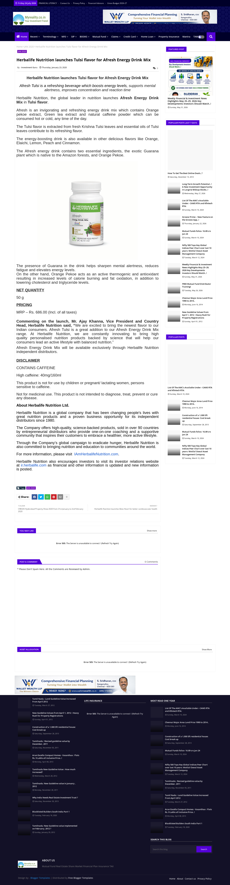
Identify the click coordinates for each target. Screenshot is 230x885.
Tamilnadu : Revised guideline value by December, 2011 (51, 742)
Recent (34, 36)
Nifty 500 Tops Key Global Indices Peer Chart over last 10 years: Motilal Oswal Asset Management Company (196, 249)
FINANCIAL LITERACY (48, 3)
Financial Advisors (96, 3)
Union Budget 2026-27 (117, 3)
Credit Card (130, 36)
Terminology (49, 36)
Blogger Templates (40, 877)
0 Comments (151, 561)
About (180, 878)
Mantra (186, 36)
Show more (152, 530)
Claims (114, 36)
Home (24, 36)
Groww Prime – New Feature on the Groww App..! (197, 218)
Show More (207, 649)
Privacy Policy (79, 3)
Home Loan (147, 36)
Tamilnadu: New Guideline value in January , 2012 (54, 785)
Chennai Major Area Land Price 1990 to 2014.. (197, 299)
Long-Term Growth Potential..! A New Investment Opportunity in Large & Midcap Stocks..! (197, 187)
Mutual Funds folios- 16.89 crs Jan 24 (196, 232)
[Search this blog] (173, 849)
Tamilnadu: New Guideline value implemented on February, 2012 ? (54, 827)
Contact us (65, 3)
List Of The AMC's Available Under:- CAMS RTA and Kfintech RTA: (197, 203)
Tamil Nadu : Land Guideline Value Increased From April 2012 (54, 700)
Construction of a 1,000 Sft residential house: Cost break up (196, 418)
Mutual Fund (99, 36)
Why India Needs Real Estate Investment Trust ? (55, 797)
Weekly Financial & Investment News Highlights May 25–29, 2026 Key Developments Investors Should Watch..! (189, 101)
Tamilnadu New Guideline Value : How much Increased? (53, 771)
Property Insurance (169, 36)
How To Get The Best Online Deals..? (185, 173)
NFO (64, 36)
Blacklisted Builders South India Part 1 (51, 811)
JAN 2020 (29, 46)
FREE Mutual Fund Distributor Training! (196, 285)
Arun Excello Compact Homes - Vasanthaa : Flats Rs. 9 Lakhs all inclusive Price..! (55, 756)
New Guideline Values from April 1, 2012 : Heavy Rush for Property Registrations (196, 315)
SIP (73, 36)
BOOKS (83, 36)
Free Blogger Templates (80, 877)
